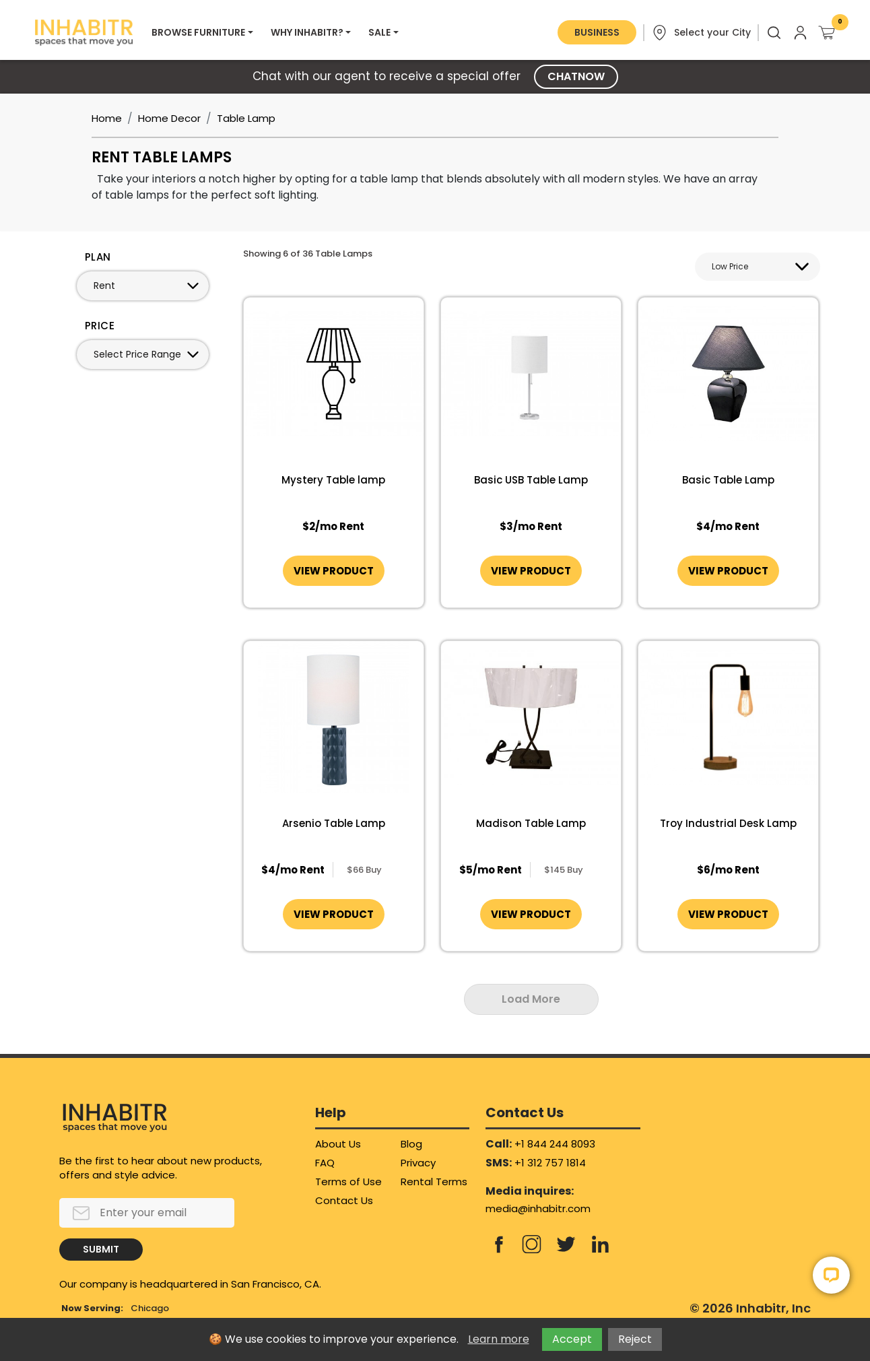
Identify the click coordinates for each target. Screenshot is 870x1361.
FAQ (325, 1163)
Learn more (498, 1339)
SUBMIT (101, 1249)
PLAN (98, 257)
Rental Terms (434, 1181)
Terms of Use (348, 1181)
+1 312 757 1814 (550, 1163)
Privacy (418, 1163)
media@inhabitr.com (538, 1208)
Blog (411, 1144)
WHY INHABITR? (307, 32)
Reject (635, 1339)
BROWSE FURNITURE (198, 32)
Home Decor (169, 118)
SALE (379, 32)
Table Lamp (246, 118)
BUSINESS (597, 32)
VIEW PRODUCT (334, 571)
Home (107, 118)
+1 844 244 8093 (554, 1144)
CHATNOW (576, 76)
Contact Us (344, 1200)
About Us (338, 1144)
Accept (572, 1339)
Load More (531, 999)
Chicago (150, 1308)
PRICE (99, 326)
